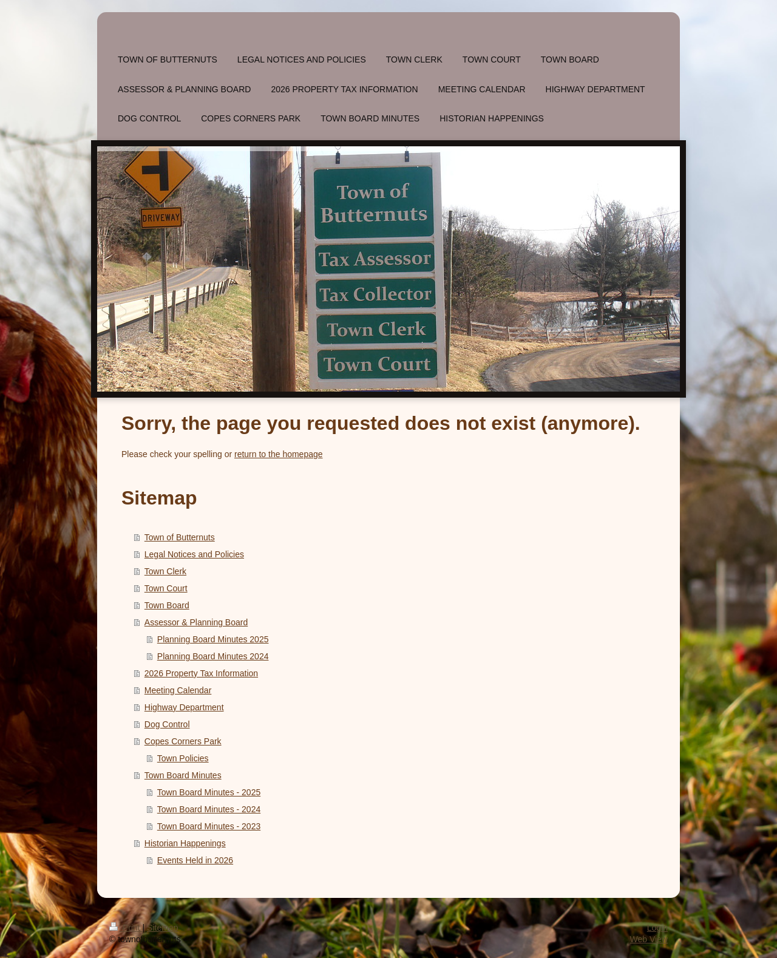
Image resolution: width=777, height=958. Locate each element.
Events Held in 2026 (195, 860)
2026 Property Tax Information (201, 673)
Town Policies (183, 758)
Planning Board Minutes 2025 (213, 639)
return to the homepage (278, 454)
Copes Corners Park (183, 741)
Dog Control (167, 724)
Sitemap (162, 928)
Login (657, 928)
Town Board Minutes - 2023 (208, 826)
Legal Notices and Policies (194, 554)
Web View (648, 939)
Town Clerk (165, 571)
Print (126, 928)
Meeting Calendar (178, 690)
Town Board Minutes (183, 775)
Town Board (166, 605)
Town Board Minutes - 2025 (208, 792)
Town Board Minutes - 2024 (208, 809)
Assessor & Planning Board (196, 622)
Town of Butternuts (179, 537)
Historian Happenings (185, 843)
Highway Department (184, 707)
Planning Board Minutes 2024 (213, 656)
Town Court (166, 588)
